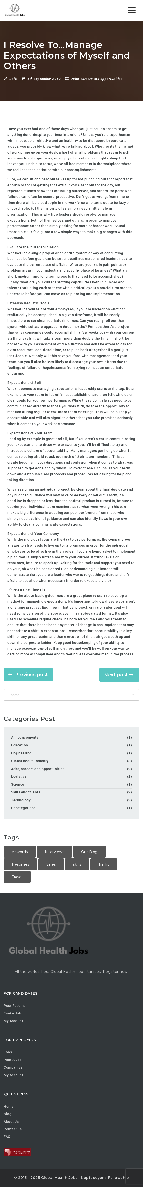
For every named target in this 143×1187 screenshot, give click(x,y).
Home (9, 1106)
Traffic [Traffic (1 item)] (104, 864)
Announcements (24, 737)
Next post (116, 675)
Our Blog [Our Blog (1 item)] (89, 852)
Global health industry (29, 761)
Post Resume (15, 1006)
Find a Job (12, 1013)
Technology (21, 800)
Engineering (21, 753)
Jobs (8, 1052)
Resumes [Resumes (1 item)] (20, 864)
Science (17, 784)
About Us (11, 1122)
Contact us (13, 1129)
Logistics (19, 776)
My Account (13, 1021)
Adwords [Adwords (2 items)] (20, 852)
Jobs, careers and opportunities (97, 79)
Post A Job (13, 1060)
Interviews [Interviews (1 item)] (54, 852)
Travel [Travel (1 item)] (17, 877)
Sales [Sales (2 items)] (51, 864)
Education (19, 745)
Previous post (31, 674)
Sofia (13, 79)
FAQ (7, 1137)
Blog (7, 1114)
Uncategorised (23, 808)
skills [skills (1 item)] (77, 864)
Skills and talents (25, 792)
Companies (13, 1067)
